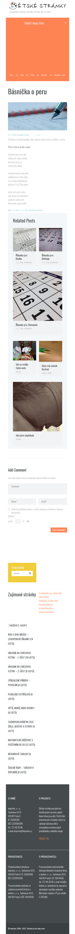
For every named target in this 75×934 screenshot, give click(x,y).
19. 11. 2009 (12, 134)
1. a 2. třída (15, 210)
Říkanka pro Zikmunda (26, 325)
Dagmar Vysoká (24, 134)
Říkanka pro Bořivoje (47, 257)
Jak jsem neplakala (25, 435)
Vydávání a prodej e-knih (48, 600)
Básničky (44, 75)
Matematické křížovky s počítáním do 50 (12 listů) (21, 742)
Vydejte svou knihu (46, 612)
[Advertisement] (37, 49)
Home (11, 75)
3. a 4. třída (24, 210)
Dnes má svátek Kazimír (49, 367)
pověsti (44, 372)
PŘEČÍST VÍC (44, 838)
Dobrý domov (44, 597)
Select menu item (34, 22)
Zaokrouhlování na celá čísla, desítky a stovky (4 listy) (21, 726)
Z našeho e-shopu (18, 625)
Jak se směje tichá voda (22, 366)
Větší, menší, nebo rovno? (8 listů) (21, 710)
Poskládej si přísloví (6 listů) (20, 696)
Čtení (32, 75)
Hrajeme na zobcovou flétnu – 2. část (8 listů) (21, 669)
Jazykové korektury (46, 608)
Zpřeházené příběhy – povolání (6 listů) (19, 683)
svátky (49, 372)
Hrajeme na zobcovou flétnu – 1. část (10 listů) (21, 655)
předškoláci (39, 210)
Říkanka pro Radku (21, 257)
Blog (22, 75)
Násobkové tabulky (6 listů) (19, 756)
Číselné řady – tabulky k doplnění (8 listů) (21, 770)
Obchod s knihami (46, 604)
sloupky (18, 371)
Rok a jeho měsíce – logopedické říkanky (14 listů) (20, 639)
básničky (31, 210)
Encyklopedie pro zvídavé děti (50, 593)
